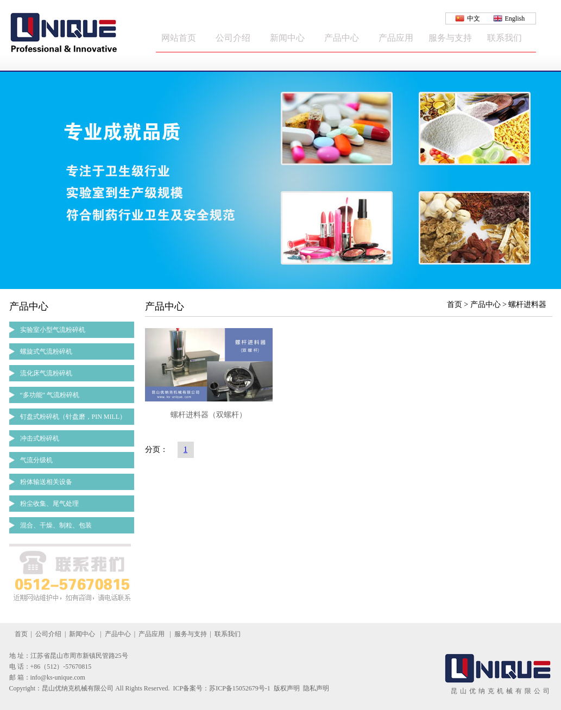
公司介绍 (233, 37)
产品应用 (396, 37)
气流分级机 (36, 460)
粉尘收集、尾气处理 (49, 503)
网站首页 (178, 37)
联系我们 (504, 37)
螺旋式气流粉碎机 (46, 351)
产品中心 (341, 37)
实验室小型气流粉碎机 (52, 330)
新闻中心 (287, 37)
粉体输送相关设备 (46, 482)
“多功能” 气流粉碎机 (50, 395)
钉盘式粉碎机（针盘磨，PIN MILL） (73, 416)
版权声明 (287, 688)
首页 (21, 634)
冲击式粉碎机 (39, 438)
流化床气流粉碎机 (46, 373)
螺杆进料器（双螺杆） (209, 415)
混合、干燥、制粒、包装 (56, 525)
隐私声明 (316, 688)
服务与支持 (450, 37)
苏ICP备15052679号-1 (239, 688)
